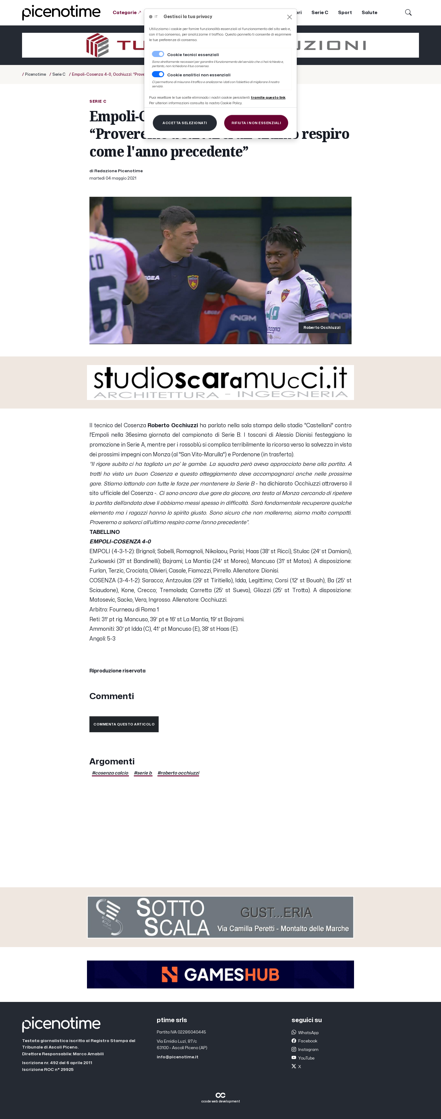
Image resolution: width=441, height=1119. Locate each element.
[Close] (289, 17)
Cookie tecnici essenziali (193, 55)
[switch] (158, 74)
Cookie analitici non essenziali (199, 75)
